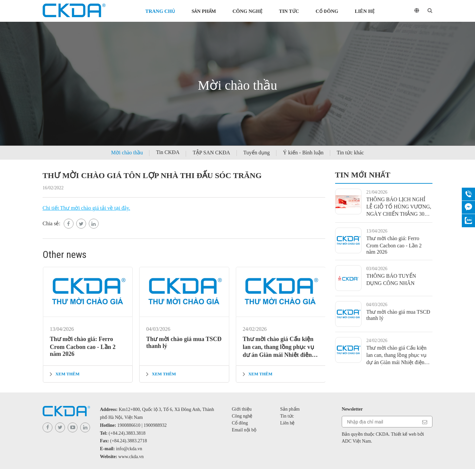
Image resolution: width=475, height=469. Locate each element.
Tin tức (289, 11)
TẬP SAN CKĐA (211, 152)
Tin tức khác (350, 152)
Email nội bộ (244, 429)
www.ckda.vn (131, 456)
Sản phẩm (204, 11)
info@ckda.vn (129, 448)
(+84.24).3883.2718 (128, 440)
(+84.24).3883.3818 (127, 433)
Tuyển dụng (256, 152)
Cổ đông (327, 11)
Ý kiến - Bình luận (303, 152)
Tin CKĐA (167, 152)
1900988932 (155, 425)
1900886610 (129, 425)
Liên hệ (364, 11)
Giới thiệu (242, 409)
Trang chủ (160, 11)
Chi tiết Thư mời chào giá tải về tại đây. (86, 208)
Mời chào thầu (127, 152)
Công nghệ (248, 11)
